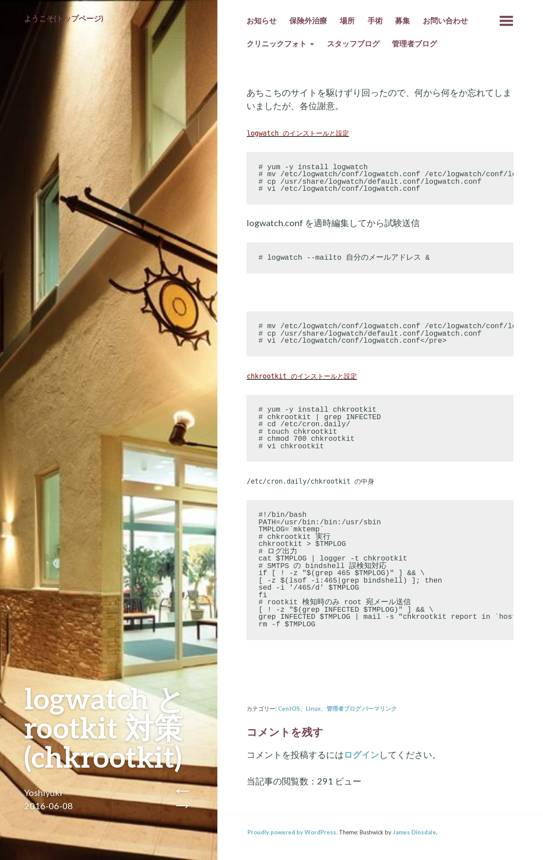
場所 (347, 20)
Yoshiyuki (43, 792)
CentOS (289, 708)
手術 (375, 20)
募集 (402, 20)
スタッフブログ (353, 43)
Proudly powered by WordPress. (292, 832)
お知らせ (262, 20)
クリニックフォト (277, 43)
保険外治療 (308, 20)
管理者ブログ (414, 43)
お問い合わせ (445, 20)
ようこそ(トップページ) (63, 18)
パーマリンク (379, 708)
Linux (313, 708)
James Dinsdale (414, 832)
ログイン (361, 754)
